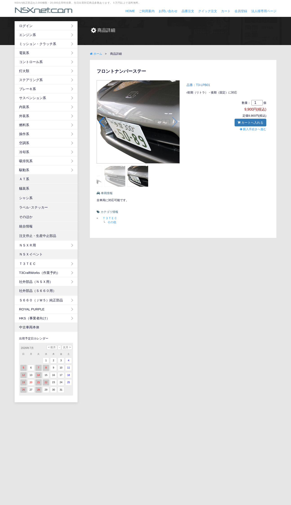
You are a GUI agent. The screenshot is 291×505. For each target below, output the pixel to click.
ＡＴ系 (24, 179)
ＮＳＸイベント (31, 254)
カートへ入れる (250, 122)
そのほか (26, 217)
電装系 (24, 53)
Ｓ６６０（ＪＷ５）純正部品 (41, 300)
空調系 (24, 143)
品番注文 (188, 11)
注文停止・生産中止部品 (37, 236)
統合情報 (26, 226)
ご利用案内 (147, 11)
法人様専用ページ (263, 11)
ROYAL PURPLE (31, 309)
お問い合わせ (168, 11)
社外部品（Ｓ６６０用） (37, 291)
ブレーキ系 (27, 89)
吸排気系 (26, 161)
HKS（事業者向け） (34, 318)
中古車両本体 (29, 327)
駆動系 (24, 170)
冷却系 (24, 152)
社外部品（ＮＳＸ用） (36, 282)
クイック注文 (207, 11)
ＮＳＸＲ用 (27, 245)
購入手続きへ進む (253, 129)
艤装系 (24, 188)
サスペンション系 (32, 98)
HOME (130, 11)
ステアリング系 (31, 80)
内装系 (24, 107)
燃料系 (24, 125)
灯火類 (24, 71)
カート (226, 11)
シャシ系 (26, 198)
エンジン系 (27, 35)
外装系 (24, 116)
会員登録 (241, 11)
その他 (111, 222)
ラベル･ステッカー (33, 207)
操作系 (24, 134)
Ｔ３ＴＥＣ (27, 264)
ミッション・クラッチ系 (37, 44)
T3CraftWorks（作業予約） (39, 273)
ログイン (26, 26)
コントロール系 (31, 62)
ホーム (96, 53)
